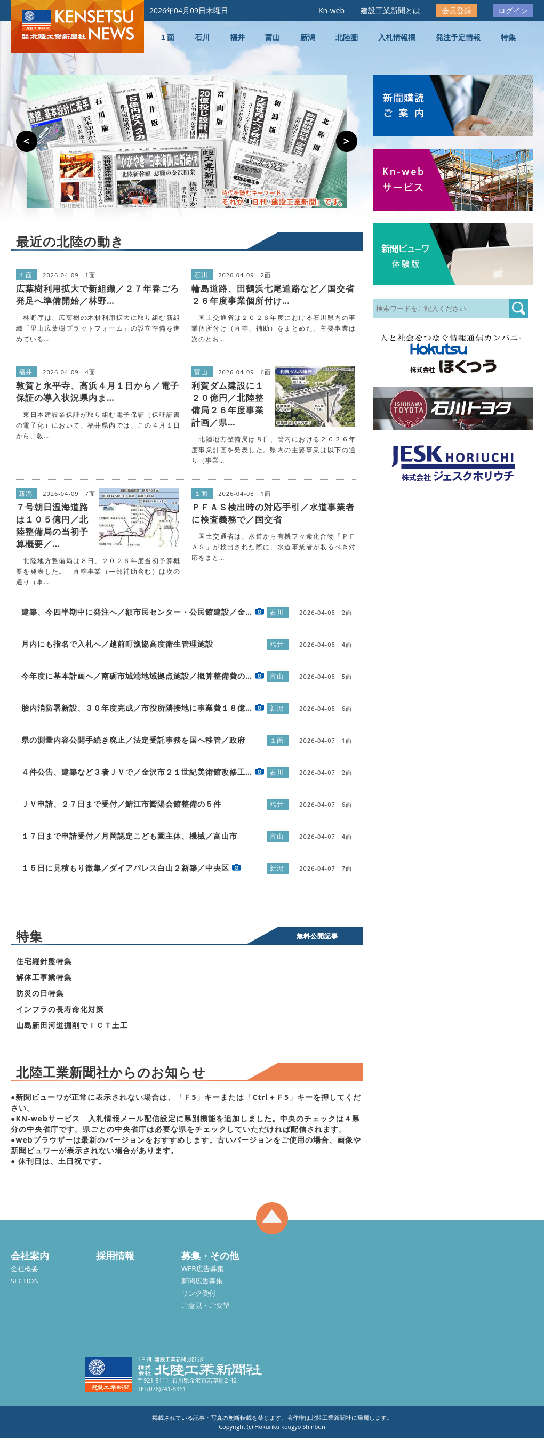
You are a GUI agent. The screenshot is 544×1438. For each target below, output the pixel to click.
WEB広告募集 (202, 1268)
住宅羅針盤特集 (44, 961)
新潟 (307, 37)
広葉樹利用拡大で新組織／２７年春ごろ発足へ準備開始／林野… (97, 295)
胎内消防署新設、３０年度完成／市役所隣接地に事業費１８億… (136, 708)
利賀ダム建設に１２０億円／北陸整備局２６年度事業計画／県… (227, 404)
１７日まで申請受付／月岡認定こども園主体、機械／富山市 (129, 836)
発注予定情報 (458, 37)
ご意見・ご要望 (205, 1305)
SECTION (25, 1281)
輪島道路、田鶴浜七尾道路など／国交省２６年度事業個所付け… (273, 295)
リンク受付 (198, 1293)
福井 (237, 37)
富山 (272, 37)
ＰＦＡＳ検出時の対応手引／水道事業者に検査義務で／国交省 (273, 513)
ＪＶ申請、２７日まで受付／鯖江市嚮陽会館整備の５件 (121, 804)
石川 (202, 37)
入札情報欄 (396, 37)
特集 (508, 37)
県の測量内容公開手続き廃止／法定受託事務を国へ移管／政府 (133, 740)
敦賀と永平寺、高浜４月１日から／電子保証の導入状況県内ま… (97, 392)
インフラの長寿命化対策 (60, 1009)
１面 (166, 37)
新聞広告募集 (202, 1281)
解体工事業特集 (44, 977)
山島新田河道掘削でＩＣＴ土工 (72, 1025)
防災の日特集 (40, 993)
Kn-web (331, 10)
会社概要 (24, 1268)
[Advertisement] (100, 597)
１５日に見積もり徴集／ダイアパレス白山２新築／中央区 (125, 868)
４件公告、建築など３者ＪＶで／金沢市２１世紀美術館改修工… (136, 772)
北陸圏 (346, 37)
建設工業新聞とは (390, 10)
